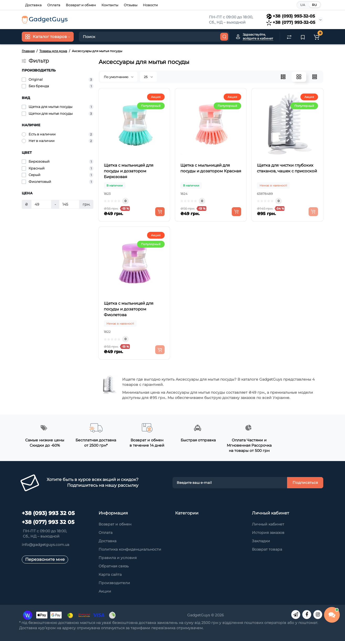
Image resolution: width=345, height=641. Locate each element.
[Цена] (41, 204)
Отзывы (130, 5)
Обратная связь (114, 566)
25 (148, 77)
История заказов (268, 532)
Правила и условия (118, 557)
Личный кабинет (268, 524)
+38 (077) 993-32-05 (290, 22)
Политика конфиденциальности (130, 549)
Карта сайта (110, 574)
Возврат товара (267, 549)
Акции (105, 591)
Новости (150, 5)
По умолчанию (118, 77)
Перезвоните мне (45, 559)
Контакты (109, 5)
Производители (114, 582)
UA (302, 5)
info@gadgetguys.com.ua (45, 544)
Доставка (33, 5)
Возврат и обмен (81, 5)
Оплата (53, 5)
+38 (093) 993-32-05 (290, 16)
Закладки (261, 541)
